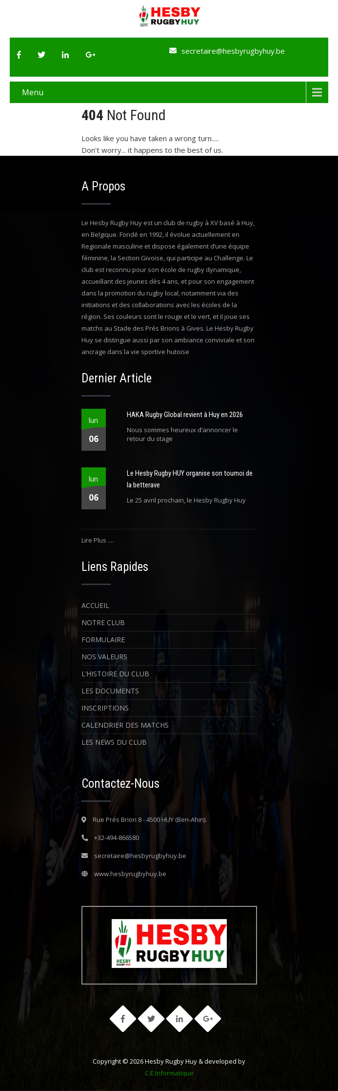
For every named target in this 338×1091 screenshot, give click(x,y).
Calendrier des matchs (125, 725)
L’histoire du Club (115, 673)
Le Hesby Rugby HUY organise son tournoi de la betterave (190, 479)
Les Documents (110, 690)
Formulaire (103, 639)
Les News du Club (114, 742)
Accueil (95, 605)
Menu (32, 92)
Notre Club (103, 622)
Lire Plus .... (97, 540)
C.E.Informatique (169, 1073)
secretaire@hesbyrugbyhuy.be (233, 51)
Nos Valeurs (104, 656)
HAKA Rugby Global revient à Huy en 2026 (185, 414)
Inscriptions (105, 708)
